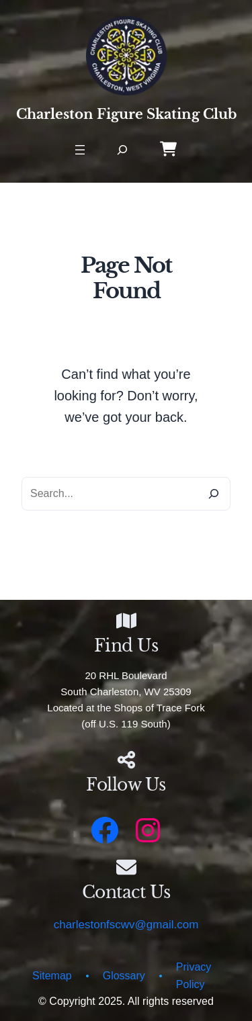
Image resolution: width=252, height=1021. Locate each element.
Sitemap (52, 975)
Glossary (124, 975)
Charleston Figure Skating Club (126, 114)
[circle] (87, 979)
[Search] (213, 493)
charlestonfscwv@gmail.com (126, 924)
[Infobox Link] (126, 776)
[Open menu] (80, 150)
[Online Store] (168, 149)
